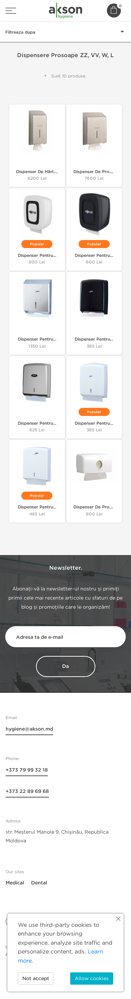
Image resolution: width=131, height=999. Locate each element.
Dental (39, 883)
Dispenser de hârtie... (38, 172)
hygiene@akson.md (29, 729)
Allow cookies (92, 978)
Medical (15, 883)
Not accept (35, 978)
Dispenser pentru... (37, 255)
